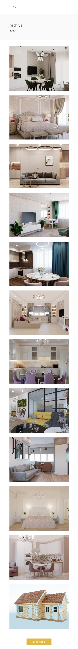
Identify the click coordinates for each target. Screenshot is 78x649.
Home (12, 31)
